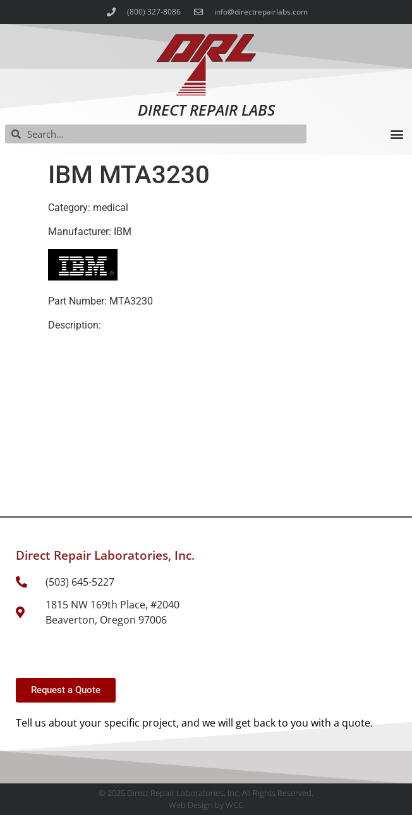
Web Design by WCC (206, 805)
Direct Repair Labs (206, 109)
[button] (396, 134)
